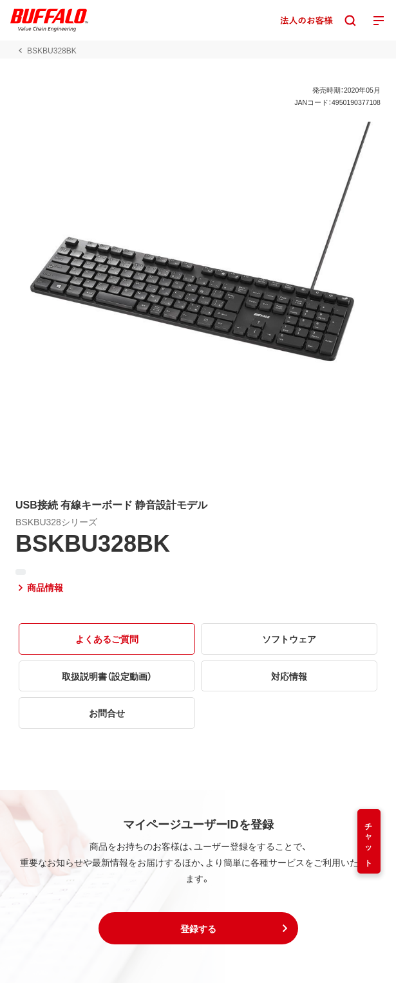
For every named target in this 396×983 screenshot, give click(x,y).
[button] (198, 928)
